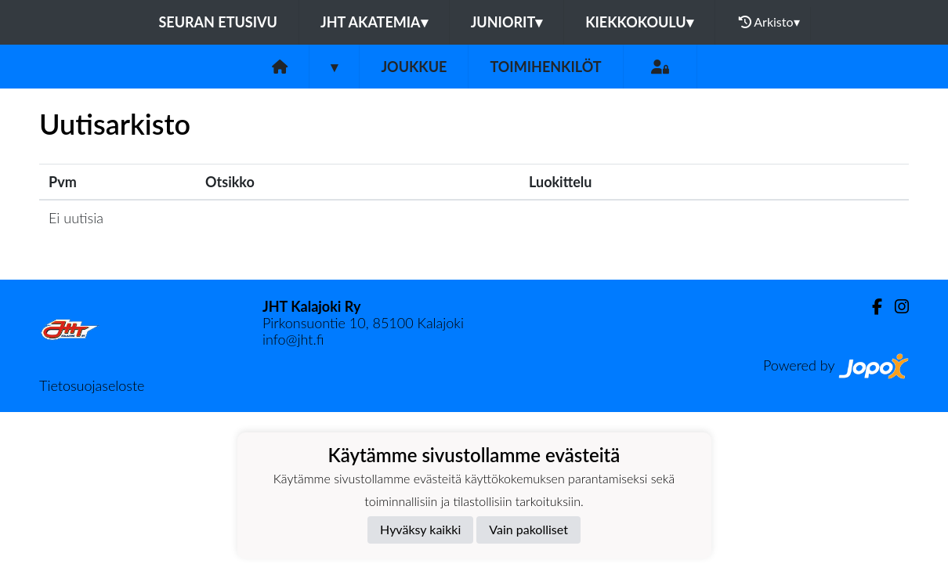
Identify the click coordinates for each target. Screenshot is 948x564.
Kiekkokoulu (639, 22)
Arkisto (769, 22)
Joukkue (414, 66)
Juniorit (507, 22)
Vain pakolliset (528, 529)
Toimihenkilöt (545, 66)
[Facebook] (870, 306)
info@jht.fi (293, 339)
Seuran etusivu (217, 22)
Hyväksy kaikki (420, 529)
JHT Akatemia (374, 22)
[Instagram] (895, 306)
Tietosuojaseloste (91, 385)
